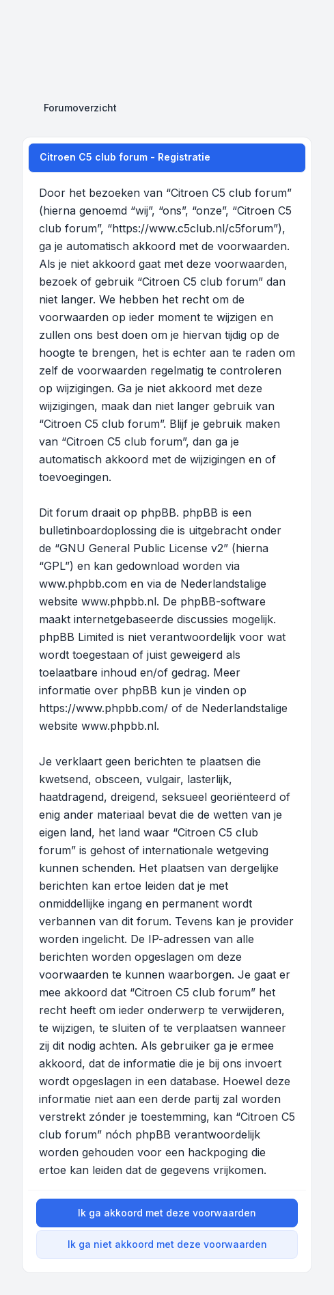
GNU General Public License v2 (141, 548)
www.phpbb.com (83, 583)
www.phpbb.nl (118, 601)
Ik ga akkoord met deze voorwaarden (167, 1212)
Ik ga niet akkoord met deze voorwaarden (167, 1244)
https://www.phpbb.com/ (103, 708)
